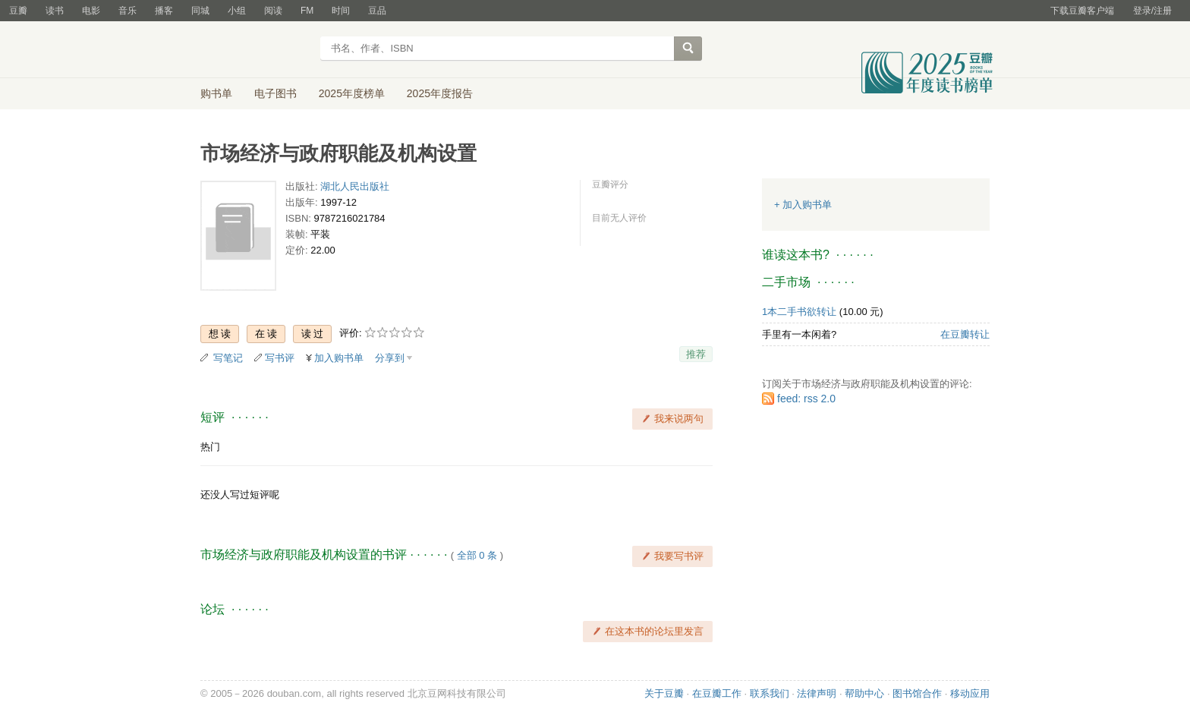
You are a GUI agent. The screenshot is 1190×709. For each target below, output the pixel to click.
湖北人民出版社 (354, 186)
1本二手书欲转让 (799, 311)
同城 (200, 10)
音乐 (127, 10)
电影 (91, 10)
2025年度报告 (440, 93)
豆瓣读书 (255, 50)
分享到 (390, 358)
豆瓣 (18, 10)
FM (307, 10)
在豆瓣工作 (716, 693)
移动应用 (970, 693)
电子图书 (275, 93)
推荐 (696, 354)
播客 (164, 10)
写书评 (279, 358)
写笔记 (228, 358)
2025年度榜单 (352, 93)
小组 (237, 10)
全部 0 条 (477, 555)
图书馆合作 (917, 693)
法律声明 (816, 693)
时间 (341, 10)
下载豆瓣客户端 (1082, 10)
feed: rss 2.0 (806, 398)
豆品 (377, 10)
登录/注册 (1152, 10)
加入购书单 (339, 358)
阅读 (273, 10)
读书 (55, 10)
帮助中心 (864, 693)
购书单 (216, 93)
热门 (210, 446)
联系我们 (769, 693)
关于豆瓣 (664, 693)
